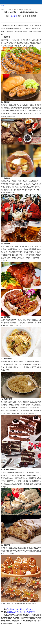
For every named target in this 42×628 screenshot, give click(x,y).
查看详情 (28, 9)
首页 (10, 9)
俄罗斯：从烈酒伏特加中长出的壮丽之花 (21, 612)
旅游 (15, 9)
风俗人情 (21, 9)
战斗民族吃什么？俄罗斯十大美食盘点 (20, 609)
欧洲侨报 (14, 16)
